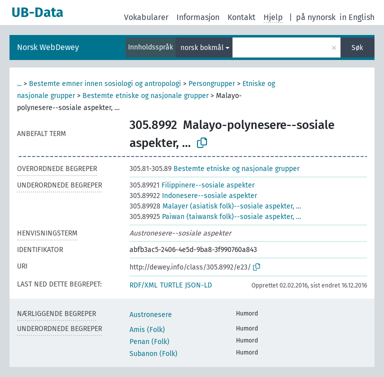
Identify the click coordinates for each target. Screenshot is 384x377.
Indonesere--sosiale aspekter (193, 196)
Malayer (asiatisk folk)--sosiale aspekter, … (215, 206)
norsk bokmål (202, 48)
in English (357, 17)
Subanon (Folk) (154, 354)
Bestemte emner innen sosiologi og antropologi (105, 84)
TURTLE (171, 285)
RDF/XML (144, 285)
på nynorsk (316, 17)
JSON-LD (198, 285)
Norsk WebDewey (48, 47)
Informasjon (198, 17)
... (19, 84)
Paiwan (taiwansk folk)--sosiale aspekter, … (215, 216)
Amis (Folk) (147, 330)
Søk (357, 48)
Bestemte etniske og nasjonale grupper (145, 96)
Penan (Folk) (150, 342)
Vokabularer (146, 17)
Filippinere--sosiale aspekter (192, 185)
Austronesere (151, 314)
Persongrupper (211, 84)
